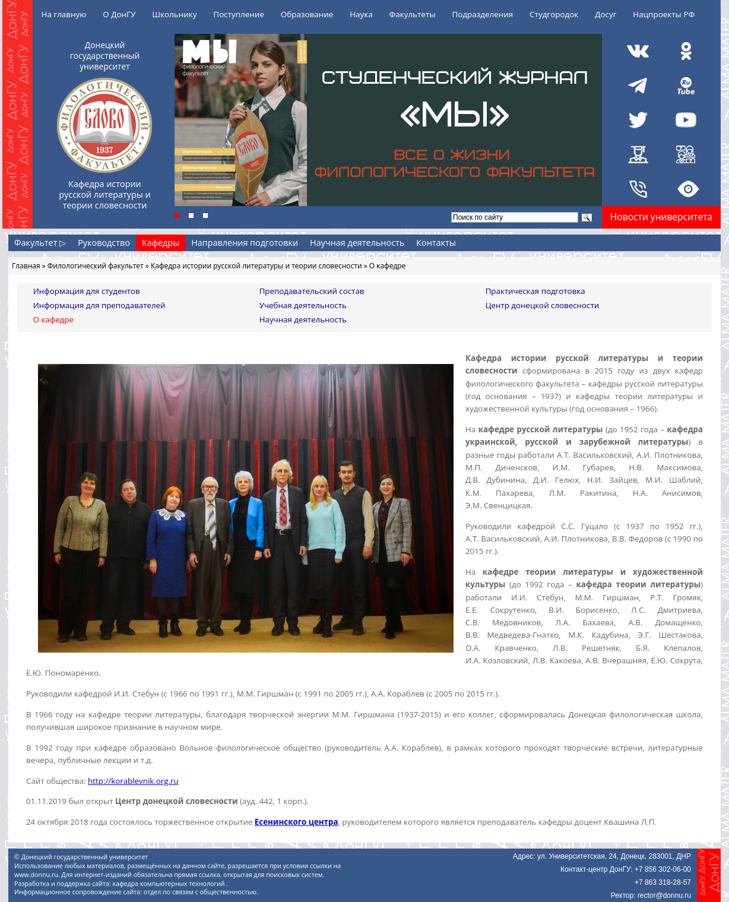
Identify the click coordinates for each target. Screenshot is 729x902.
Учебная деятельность (303, 305)
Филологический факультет (95, 266)
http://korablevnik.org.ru (133, 781)
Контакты (436, 242)
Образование (307, 14)
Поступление (238, 14)
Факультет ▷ (40, 242)
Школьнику (174, 14)
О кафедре (53, 319)
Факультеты (412, 14)
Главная (26, 266)
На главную (64, 14)
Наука (361, 14)
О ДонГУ (119, 14)
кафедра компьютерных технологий (170, 883)
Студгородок (554, 14)
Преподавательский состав (311, 291)
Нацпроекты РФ (664, 14)
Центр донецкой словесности (543, 305)
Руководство (104, 242)
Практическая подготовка (535, 291)
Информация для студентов (86, 291)
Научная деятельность (357, 242)
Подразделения (482, 14)
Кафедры (160, 242)
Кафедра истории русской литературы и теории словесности (256, 266)
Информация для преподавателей (99, 305)
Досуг (605, 14)
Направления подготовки (244, 242)
